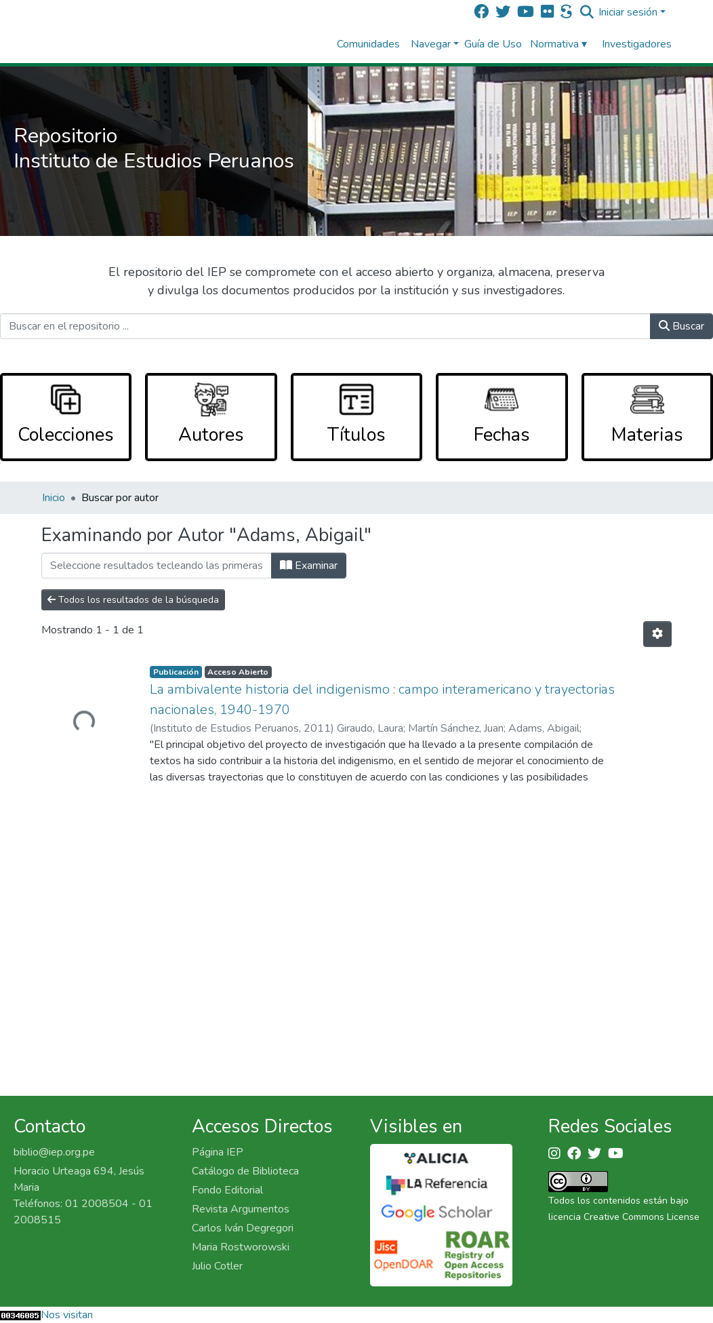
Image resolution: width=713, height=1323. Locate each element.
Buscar (681, 326)
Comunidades (368, 44)
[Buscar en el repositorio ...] (325, 326)
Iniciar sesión (627, 12)
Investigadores (637, 44)
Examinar (309, 565)
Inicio (53, 497)
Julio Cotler (217, 1266)
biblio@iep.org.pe (54, 1152)
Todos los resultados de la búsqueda (133, 599)
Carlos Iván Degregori (242, 1228)
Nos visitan (67, 1314)
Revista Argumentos (240, 1209)
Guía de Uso (493, 44)
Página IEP (217, 1152)
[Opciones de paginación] (657, 634)
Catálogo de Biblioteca (245, 1171)
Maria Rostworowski (240, 1247)
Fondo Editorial (227, 1190)
